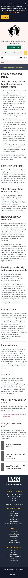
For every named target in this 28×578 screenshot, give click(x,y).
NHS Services (14, 560)
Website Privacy (14, 534)
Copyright (14, 540)
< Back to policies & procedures (13, 67)
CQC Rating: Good (14, 47)
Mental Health (14, 554)
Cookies (14, 538)
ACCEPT (5, 17)
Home (2, 62)
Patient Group (14, 519)
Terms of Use (14, 532)
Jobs (14, 517)
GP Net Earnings (14, 513)
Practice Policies (14, 521)
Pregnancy (14, 558)
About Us (14, 511)
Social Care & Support (14, 556)
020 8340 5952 (14, 43)
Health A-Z (14, 550)
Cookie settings (15, 12)
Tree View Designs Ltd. (14, 569)
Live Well (14, 552)
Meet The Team (14, 515)
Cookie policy (5, 12)
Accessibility (14, 536)
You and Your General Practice (14, 524)
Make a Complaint (14, 542)
